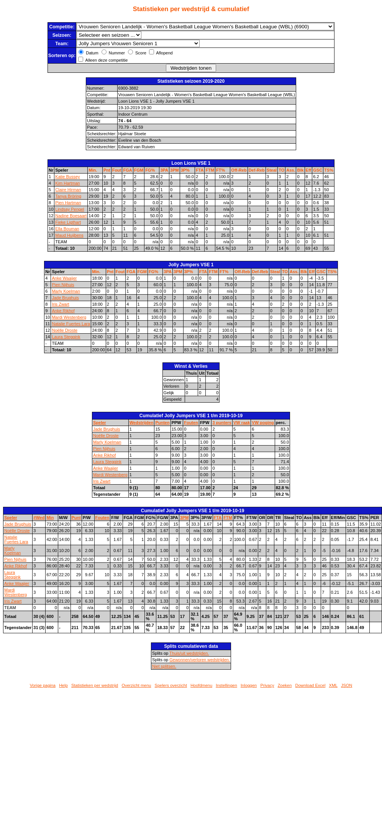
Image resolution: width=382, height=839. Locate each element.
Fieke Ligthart (68, 222)
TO (281, 170)
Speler (99, 422)
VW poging (263, 422)
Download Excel (310, 685)
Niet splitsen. (164, 666)
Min (50, 517)
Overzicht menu (136, 685)
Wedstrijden (142, 422)
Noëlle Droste (64, 330)
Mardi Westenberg (69, 317)
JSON (346, 685)
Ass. (290, 170)
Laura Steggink (66, 336)
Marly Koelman (66, 291)
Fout (116, 170)
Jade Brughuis (65, 297)
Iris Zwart (60, 304)
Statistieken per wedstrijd (94, 685)
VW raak (241, 422)
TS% (328, 170)
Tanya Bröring (68, 196)
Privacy (267, 685)
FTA (200, 170)
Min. (93, 170)
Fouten (191, 422)
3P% (185, 170)
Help (63, 685)
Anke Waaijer (64, 278)
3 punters (221, 422)
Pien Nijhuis (63, 284)
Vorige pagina (43, 685)
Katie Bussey (67, 176)
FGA (127, 170)
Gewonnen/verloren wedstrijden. (199, 659)
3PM (174, 170)
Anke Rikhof (63, 310)
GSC (317, 170)
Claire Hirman (68, 189)
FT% (220, 170)
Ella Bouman (67, 228)
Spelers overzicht (171, 685)
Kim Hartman (67, 183)
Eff (309, 170)
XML (333, 685)
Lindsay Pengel (69, 209)
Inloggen (249, 685)
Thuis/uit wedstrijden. (189, 653)
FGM (138, 170)
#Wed (38, 517)
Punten (162, 422)
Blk (300, 170)
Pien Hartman (68, 202)
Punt (76, 517)
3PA (164, 170)
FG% (150, 170)
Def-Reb (257, 170)
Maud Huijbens (69, 235)
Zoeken (285, 685)
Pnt (106, 170)
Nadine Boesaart (71, 215)
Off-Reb (238, 170)
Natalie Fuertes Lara (71, 323)
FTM (209, 170)
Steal (272, 170)
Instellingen (226, 685)
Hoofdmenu (201, 685)
